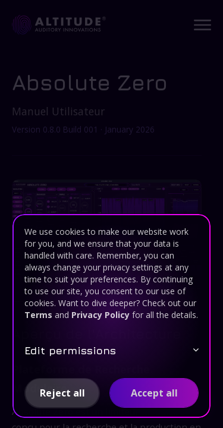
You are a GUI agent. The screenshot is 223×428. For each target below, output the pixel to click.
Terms (38, 314)
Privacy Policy (100, 314)
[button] (62, 393)
